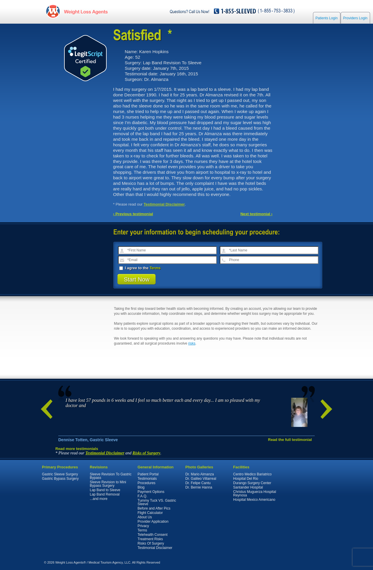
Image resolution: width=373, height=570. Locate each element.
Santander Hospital (248, 487)
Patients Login (327, 18)
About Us (145, 517)
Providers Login (355, 18)
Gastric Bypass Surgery (60, 479)
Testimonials (147, 479)
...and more (99, 499)
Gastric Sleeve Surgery (60, 474)
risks (192, 343)
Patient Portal (148, 474)
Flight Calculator (150, 513)
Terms (155, 268)
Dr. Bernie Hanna (198, 487)
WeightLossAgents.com (85, 11)
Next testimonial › (256, 214)
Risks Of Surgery (151, 543)
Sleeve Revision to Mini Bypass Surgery (108, 484)
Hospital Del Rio (245, 479)
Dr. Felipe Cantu (198, 483)
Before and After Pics (154, 508)
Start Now (136, 279)
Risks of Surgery (147, 453)
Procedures (146, 483)
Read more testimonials (76, 448)
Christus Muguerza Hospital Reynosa (254, 493)
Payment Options (151, 492)
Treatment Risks (150, 539)
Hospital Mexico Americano (254, 500)
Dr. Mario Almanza (199, 474)
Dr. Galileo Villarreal (200, 479)
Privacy (143, 526)
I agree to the (140, 268)
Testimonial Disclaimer (164, 204)
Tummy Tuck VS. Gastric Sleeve (157, 502)
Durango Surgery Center (252, 483)
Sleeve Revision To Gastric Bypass (110, 476)
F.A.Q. (142, 496)
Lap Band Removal (104, 494)
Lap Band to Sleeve (105, 490)
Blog (141, 487)
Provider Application (153, 521)
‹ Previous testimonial (133, 214)
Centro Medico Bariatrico (252, 474)
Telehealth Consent (153, 535)
